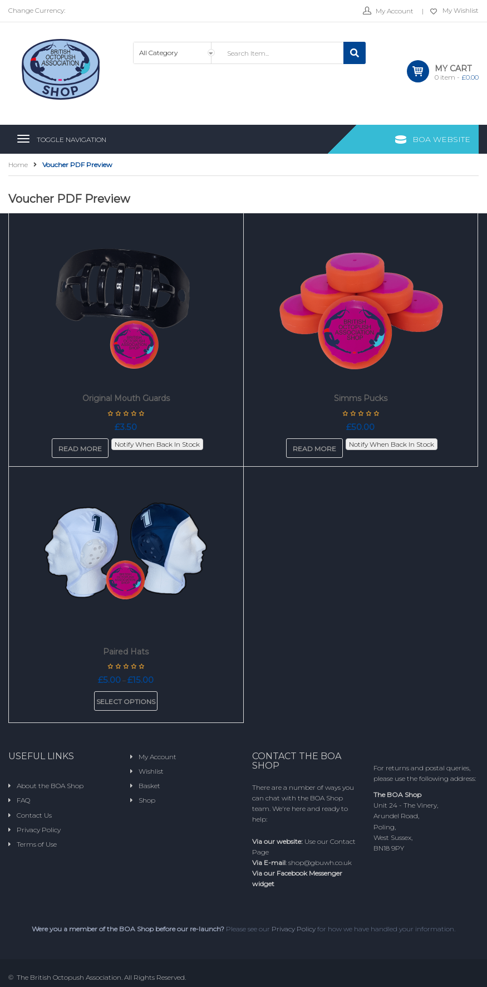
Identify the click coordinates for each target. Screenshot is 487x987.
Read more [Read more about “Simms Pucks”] (314, 448)
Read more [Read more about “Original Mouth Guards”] (80, 448)
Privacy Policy (294, 929)
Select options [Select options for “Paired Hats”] (125, 701)
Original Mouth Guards (126, 398)
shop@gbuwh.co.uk (320, 862)
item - (457, 77)
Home (18, 164)
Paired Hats (126, 652)
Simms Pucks (360, 398)
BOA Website (441, 139)
